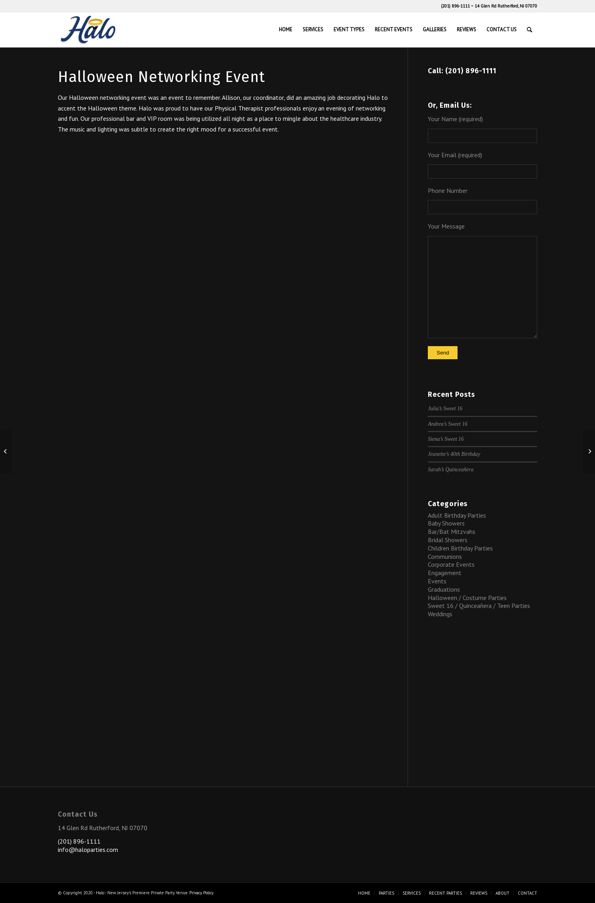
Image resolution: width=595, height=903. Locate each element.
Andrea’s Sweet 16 (447, 424)
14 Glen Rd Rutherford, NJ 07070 (506, 6)
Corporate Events (451, 564)
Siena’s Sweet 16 (445, 439)
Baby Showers (446, 523)
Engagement (445, 573)
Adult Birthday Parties (457, 515)
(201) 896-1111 (455, 6)
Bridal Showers (447, 540)
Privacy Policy (201, 892)
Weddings (440, 614)
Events (437, 581)
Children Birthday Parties (460, 548)
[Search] (529, 29)
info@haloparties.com (88, 849)
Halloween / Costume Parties (467, 598)
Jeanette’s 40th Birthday (454, 454)
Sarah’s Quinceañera (450, 469)
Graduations (444, 589)
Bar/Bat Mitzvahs (451, 531)
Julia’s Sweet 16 (445, 408)
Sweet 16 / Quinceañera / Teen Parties (479, 606)
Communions (445, 556)
